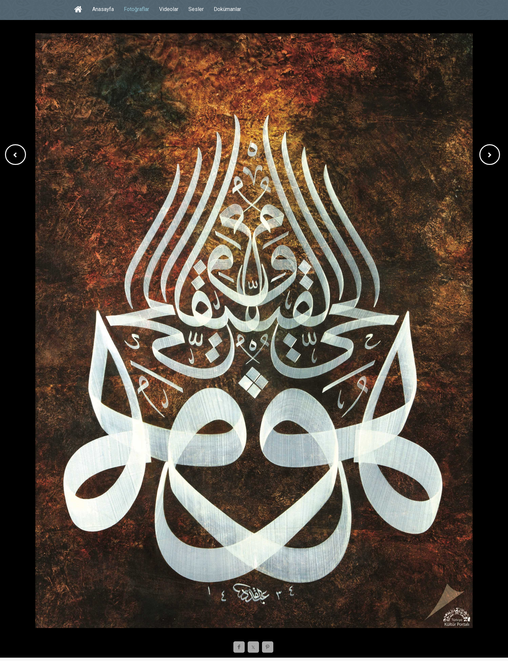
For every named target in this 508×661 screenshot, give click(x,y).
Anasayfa (103, 9)
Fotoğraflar (136, 9)
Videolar (168, 9)
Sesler (196, 9)
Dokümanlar (227, 9)
